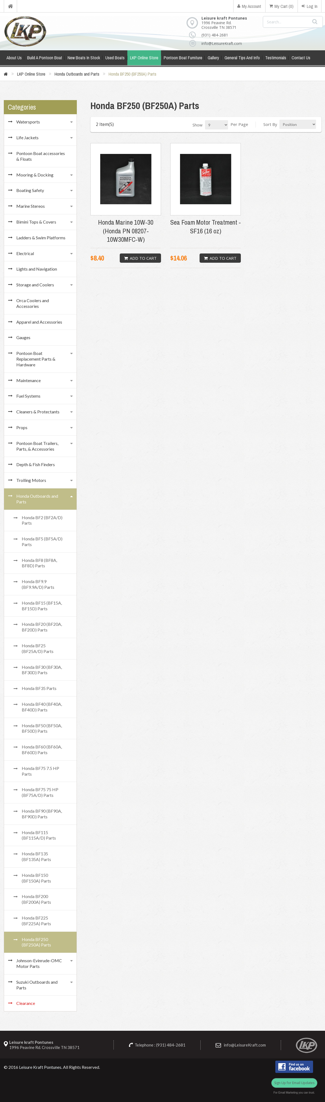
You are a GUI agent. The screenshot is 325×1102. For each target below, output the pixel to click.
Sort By (270, 124)
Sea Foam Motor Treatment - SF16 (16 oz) (205, 226)
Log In (309, 6)
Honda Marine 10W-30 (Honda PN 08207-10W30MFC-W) (125, 230)
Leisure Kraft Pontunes (40, 1067)
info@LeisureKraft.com (220, 43)
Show (198, 125)
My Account (249, 6)
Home (10, 6)
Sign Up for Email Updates (294, 1083)
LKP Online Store (31, 74)
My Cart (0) (281, 6)
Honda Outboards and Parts (77, 74)
